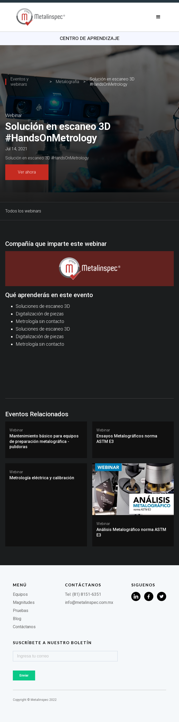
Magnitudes (24, 602)
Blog (17, 618)
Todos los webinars (23, 211)
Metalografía (67, 81)
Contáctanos (24, 626)
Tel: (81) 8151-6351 (83, 594)
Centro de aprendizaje (90, 38)
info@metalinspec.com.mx (89, 602)
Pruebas (20, 610)
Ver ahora (27, 172)
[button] (158, 17)
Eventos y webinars (19, 82)
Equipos (20, 594)
